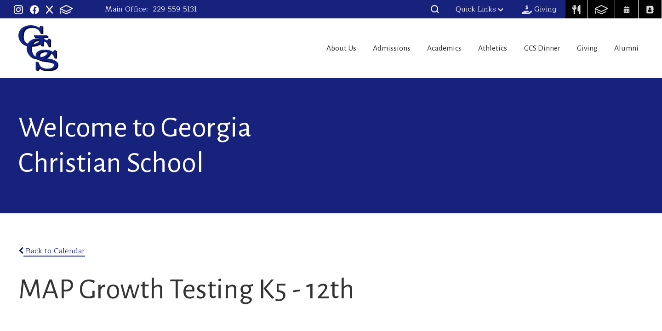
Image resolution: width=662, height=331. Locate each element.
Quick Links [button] (479, 9)
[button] (434, 9)
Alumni (627, 48)
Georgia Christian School (38, 48)
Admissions (362, 48)
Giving (582, 48)
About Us (306, 48)
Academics (421, 48)
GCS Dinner (531, 48)
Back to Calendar (51, 251)
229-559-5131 (175, 9)
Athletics (475, 48)
